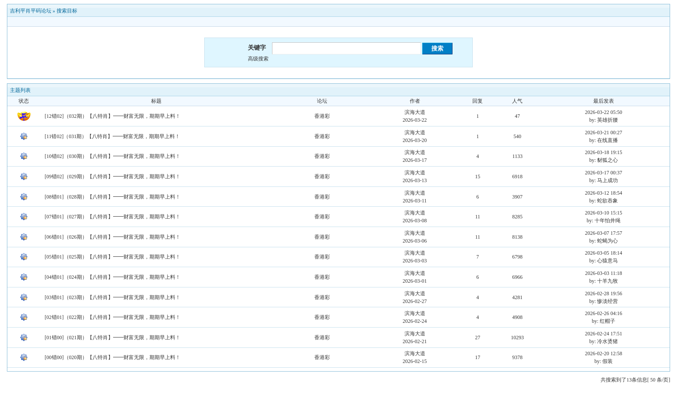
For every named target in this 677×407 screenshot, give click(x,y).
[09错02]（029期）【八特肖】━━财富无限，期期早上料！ (112, 177)
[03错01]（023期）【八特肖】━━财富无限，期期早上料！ (112, 297)
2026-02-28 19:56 (603, 293)
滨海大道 (415, 112)
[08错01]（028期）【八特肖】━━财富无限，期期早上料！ (112, 197)
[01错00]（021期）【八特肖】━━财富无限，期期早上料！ (112, 337)
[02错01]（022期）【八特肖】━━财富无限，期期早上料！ (112, 317)
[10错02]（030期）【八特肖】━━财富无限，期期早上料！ (112, 156)
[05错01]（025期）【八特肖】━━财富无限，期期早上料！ (112, 257)
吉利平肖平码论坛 (30, 11)
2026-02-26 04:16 (603, 313)
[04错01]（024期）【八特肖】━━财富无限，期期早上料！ (112, 277)
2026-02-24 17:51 (603, 334)
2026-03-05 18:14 (603, 253)
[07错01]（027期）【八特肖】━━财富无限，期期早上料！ (112, 217)
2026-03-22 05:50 (603, 112)
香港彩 (322, 116)
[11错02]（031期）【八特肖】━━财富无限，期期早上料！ (112, 136)
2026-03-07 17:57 (603, 233)
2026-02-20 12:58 (603, 353)
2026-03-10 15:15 (603, 213)
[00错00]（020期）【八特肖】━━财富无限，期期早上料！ (112, 357)
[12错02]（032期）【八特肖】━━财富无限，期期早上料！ (112, 116)
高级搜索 (258, 59)
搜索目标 (67, 11)
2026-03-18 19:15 (603, 152)
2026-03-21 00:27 (603, 132)
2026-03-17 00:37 (603, 173)
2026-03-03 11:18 (603, 273)
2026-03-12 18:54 (603, 193)
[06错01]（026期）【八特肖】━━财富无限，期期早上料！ (112, 237)
